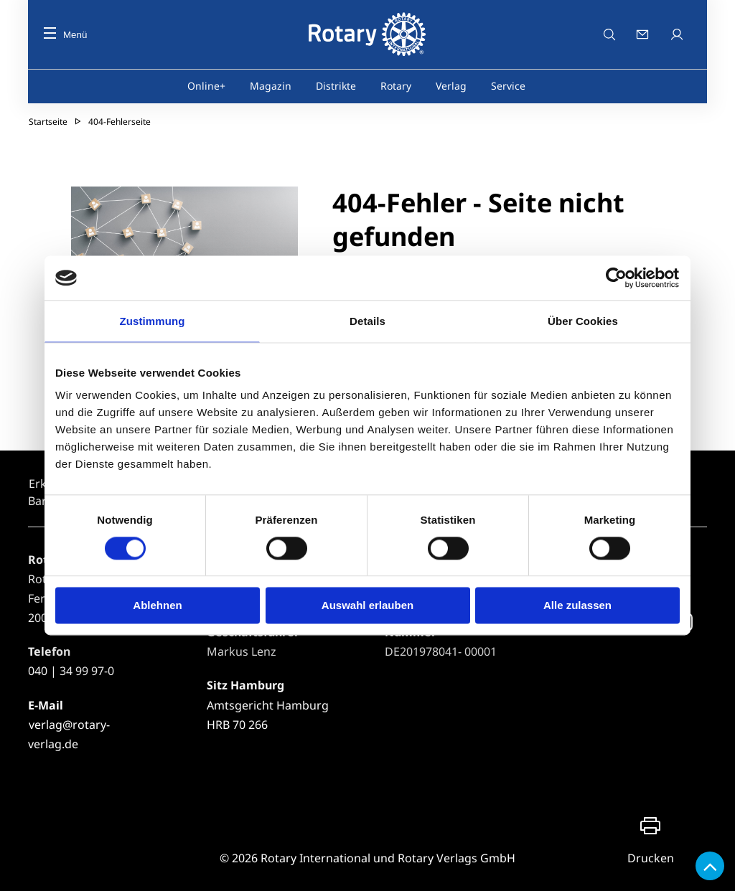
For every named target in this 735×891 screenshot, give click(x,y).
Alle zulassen (577, 606)
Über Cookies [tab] (583, 321)
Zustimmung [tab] (152, 321)
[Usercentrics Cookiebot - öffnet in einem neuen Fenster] (617, 277)
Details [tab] (367, 321)
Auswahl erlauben (367, 606)
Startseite (48, 122)
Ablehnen (157, 606)
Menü (65, 34)
